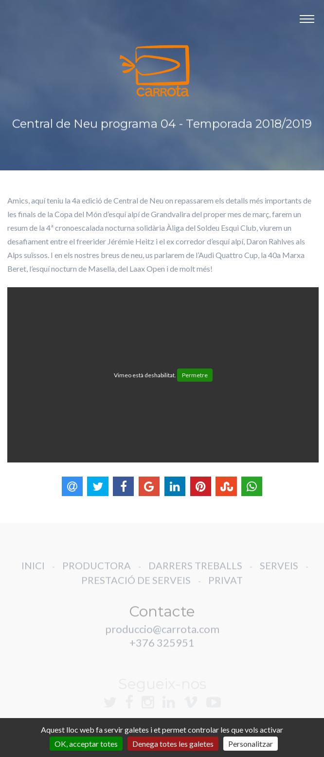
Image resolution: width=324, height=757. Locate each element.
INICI (33, 571)
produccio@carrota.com (162, 635)
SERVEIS (279, 571)
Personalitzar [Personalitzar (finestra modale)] (250, 743)
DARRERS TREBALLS (195, 571)
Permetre (195, 375)
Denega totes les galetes (173, 743)
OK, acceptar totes (86, 743)
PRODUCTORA (96, 571)
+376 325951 (162, 648)
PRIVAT (225, 586)
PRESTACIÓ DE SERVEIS (136, 586)
